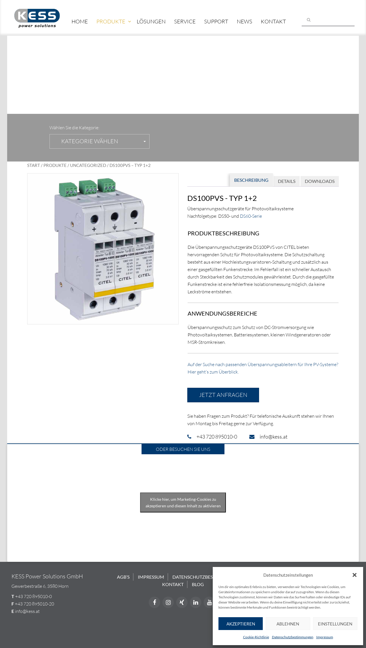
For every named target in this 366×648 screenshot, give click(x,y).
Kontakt (273, 21)
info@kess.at (27, 611)
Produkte (110, 21)
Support (216, 21)
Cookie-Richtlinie (256, 637)
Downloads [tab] (320, 181)
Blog (198, 584)
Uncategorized (88, 165)
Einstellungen (335, 623)
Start (33, 165)
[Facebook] (154, 602)
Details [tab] (286, 181)
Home (79, 21)
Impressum (324, 637)
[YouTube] (209, 602)
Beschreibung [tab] (251, 180)
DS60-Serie (251, 216)
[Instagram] (168, 602)
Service (185, 21)
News (244, 21)
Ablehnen (288, 623)
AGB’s (123, 577)
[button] (354, 575)
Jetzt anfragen (223, 394)
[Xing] (182, 602)
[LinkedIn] (195, 602)
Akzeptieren (240, 623)
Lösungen (151, 21)
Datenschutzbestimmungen (292, 637)
